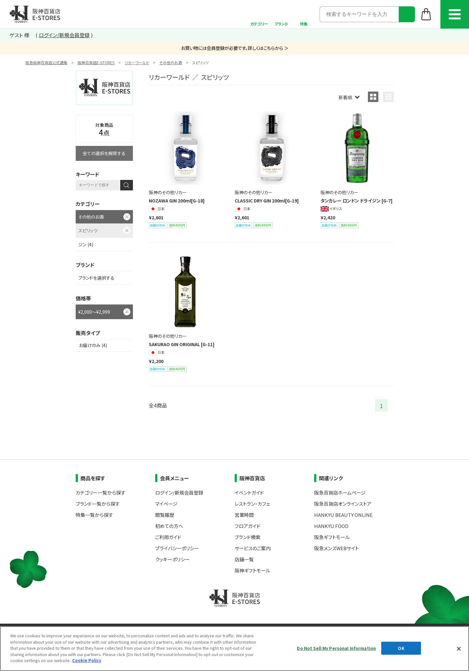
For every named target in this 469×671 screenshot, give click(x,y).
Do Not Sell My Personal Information (336, 648)
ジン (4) (85, 244)
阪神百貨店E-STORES (96, 62)
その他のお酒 (170, 62)
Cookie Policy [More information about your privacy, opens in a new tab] (86, 660)
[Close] (459, 649)
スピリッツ (88, 230)
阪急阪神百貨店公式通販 (46, 62)
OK (401, 648)
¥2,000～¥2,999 (94, 312)
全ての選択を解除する (104, 153)
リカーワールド (137, 62)
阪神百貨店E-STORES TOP (35, 14)
